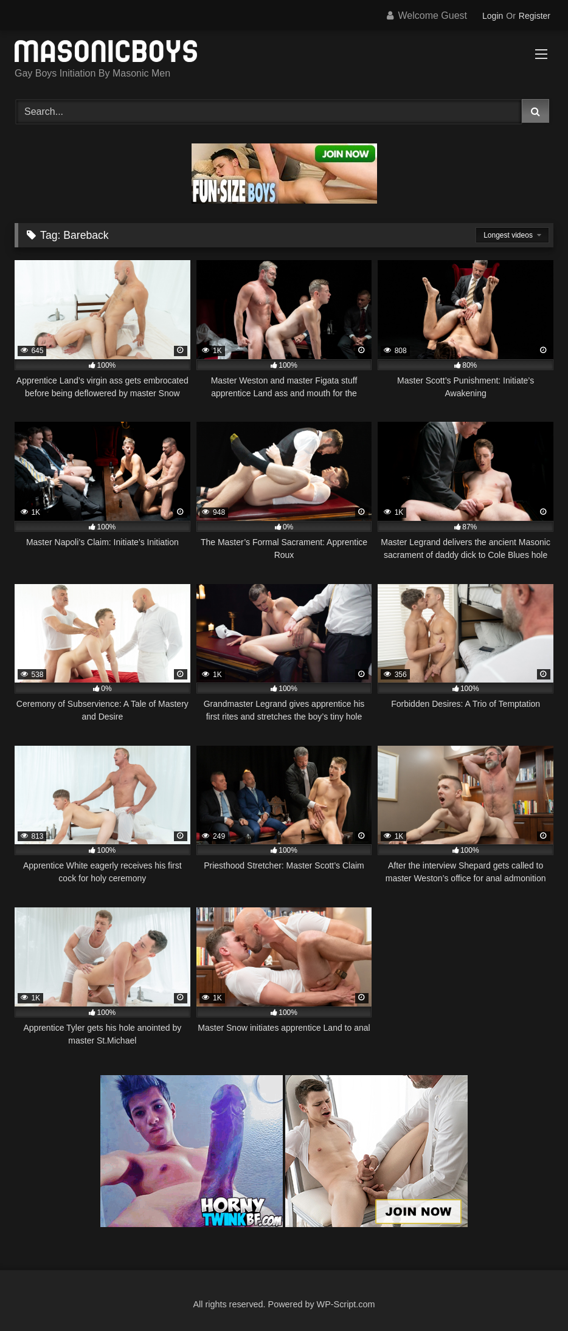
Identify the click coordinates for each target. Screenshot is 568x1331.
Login (492, 16)
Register (534, 16)
